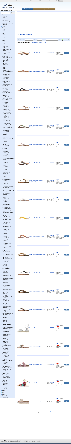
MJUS (4, 244)
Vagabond (5, 373)
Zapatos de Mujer (4, 10)
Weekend (5, 381)
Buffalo (4, 78)
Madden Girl (5, 225)
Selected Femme (6, 324)
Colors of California (7, 98)
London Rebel (5, 216)
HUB (3, 165)
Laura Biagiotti (6, 204)
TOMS (4, 359)
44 (3, 41)
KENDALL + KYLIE (7, 189)
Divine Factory (6, 109)
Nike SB (4, 257)
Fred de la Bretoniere (7, 142)
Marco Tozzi (5, 227)
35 (3, 29)
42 (3, 39)
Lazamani (10, 10)
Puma (4, 299)
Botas (4, 17)
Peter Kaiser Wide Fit (7, 289)
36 (3, 30)
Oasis (4, 264)
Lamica (4, 203)
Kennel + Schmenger (7, 190)
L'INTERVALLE (6, 198)
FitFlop (4, 140)
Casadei (4, 91)
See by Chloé (5, 323)
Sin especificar (6, 21)
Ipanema (4, 173)
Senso (4, 325)
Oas (3, 262)
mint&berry (5, 239)
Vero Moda (5, 376)
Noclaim (4, 261)
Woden (4, 384)
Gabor (4, 148)
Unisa (4, 372)
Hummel (4, 166)
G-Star (4, 147)
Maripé (4, 230)
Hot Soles (5, 163)
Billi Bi (4, 68)
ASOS (4, 61)
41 (3, 37)
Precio (3, 394)
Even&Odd (5, 130)
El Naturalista (5, 123)
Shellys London (6, 328)
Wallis (4, 380)
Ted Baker (5, 349)
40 (3, 36)
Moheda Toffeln (6, 246)
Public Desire (5, 297)
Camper (4, 85)
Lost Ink (4, 218)
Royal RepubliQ (6, 311)
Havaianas (5, 155)
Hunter (4, 168)
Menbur (4, 233)
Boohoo (4, 73)
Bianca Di (5, 66)
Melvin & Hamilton (6, 232)
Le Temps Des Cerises (7, 212)
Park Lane (5, 281)
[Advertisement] (37, 22)
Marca (3, 45)
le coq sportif (5, 207)
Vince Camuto (5, 379)
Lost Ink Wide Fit (6, 219)
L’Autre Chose (6, 222)
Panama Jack (5, 276)
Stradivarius (5, 341)
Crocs (4, 103)
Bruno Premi (5, 77)
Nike (3, 255)
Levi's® (4, 213)
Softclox (4, 335)
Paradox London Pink (7, 278)
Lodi (3, 215)
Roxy (4, 310)
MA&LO (4, 223)
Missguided (5, 240)
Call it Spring (5, 81)
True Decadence (6, 366)
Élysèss (4, 388)
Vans (4, 374)
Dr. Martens (5, 116)
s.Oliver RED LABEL (7, 313)
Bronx (4, 75)
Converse (5, 99)
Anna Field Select (6, 57)
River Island (5, 309)
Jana (4, 176)
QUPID (4, 302)
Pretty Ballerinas (6, 296)
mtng (4, 250)
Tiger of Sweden (6, 353)
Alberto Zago (5, 52)
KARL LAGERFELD (7, 186)
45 (3, 43)
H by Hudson (5, 156)
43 (3, 40)
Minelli (4, 236)
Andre (4, 54)
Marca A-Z (40, 42)
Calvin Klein (5, 82)
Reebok (4, 304)
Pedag (4, 283)
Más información (54, 0)
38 (3, 33)
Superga (4, 344)
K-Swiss (4, 183)
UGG (4, 370)
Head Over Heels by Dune (8, 158)
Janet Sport (5, 177)
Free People (5, 145)
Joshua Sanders (6, 182)
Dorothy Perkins (6, 113)
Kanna (4, 184)
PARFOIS (5, 279)
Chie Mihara (5, 94)
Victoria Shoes (6, 377)
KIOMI (4, 196)
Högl (3, 169)
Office (4, 265)
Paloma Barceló (6, 275)
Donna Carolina (6, 112)
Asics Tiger (5, 60)
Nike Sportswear (6, 258)
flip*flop (4, 141)
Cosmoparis (5, 102)
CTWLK (4, 105)
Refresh (4, 307)
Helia (4, 159)
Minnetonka (5, 237)
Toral (4, 363)
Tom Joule (5, 356)
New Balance (5, 251)
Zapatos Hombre (38, 8)
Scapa (4, 320)
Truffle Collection (6, 367)
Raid (3, 303)
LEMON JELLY (6, 208)
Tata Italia (5, 348)
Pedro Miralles (6, 285)
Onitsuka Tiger (6, 267)
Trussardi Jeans (6, 369)
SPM (4, 338)
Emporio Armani (6, 124)
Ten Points (5, 351)
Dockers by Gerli (6, 110)
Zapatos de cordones (7, 23)
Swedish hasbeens (7, 345)
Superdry (4, 342)
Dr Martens (5, 117)
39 (3, 34)
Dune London (5, 120)
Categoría (4, 14)
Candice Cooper (6, 87)
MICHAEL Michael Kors (8, 234)
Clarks (4, 95)
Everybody (5, 131)
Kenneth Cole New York (8, 191)
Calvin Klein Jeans (6, 84)
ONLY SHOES (6, 268)
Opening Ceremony (7, 269)
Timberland (5, 355)
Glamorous (5, 152)
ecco (3, 121)
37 (3, 32)
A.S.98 (4, 47)
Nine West (5, 260)
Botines (4, 19)
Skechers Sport (6, 334)
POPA (4, 295)
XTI (3, 386)
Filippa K (4, 137)
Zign (3, 387)
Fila (3, 135)
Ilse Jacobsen (5, 172)
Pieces (4, 290)
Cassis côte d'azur (6, 92)
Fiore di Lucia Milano (7, 138)
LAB (3, 200)
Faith (4, 133)
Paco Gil (4, 272)
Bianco (4, 67)
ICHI (3, 170)
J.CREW (4, 175)
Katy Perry (5, 187)
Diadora (4, 107)
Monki (4, 247)
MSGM (4, 248)
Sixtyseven (5, 331)
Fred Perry (5, 144)
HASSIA (4, 154)
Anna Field (5, 56)
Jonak (4, 180)
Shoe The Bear (6, 330)
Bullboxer (4, 80)
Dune (4, 119)
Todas (4, 46)
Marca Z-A (46, 42)
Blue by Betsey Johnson (8, 71)
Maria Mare (5, 229)
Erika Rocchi (5, 126)
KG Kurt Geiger (6, 193)
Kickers (4, 194)
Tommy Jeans (5, 358)
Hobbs (4, 161)
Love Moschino (6, 220)
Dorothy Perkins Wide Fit (8, 114)
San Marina (5, 317)
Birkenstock (5, 70)
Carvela (4, 89)
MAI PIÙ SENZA (6, 226)
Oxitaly (4, 271)
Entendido (60, 0)
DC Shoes (5, 106)
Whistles (4, 383)
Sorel (4, 337)
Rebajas (4, 397)
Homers (4, 162)
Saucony (4, 318)
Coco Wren (5, 96)
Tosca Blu (5, 365)
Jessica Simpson (6, 179)
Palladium (5, 274)
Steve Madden (6, 339)
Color (3, 390)
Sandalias (5, 20)
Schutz (4, 321)
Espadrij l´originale (6, 127)
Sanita (4, 316)
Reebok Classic (6, 306)
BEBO (4, 63)
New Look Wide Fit (7, 254)
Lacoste (4, 201)
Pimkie (4, 293)
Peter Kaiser (5, 288)
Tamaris (4, 346)
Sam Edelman (6, 314)
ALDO (4, 53)
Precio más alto (34, 42)
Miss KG (4, 241)
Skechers (4, 332)
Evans (4, 128)
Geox (4, 149)
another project (6, 59)
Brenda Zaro (5, 74)
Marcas (50, 8)
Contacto (38, 440)
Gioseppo (5, 151)
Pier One (4, 292)
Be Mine (4, 64)
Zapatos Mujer (26, 440)
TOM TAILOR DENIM (7, 360)
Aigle (4, 50)
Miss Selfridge (6, 243)
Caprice (4, 88)
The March (5, 352)
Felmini (4, 134)
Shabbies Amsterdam (7, 327)
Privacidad (39, 441)
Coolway (4, 101)
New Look (5, 253)
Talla (3, 26)
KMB (4, 197)
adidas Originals (6, 49)
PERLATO (5, 286)
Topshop (4, 362)
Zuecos (4, 24)
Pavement (5, 282)
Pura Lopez (5, 300)
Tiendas (33, 441)
